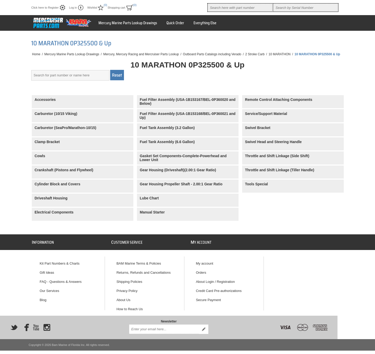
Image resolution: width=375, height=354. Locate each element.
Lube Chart (149, 198)
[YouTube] (36, 323)
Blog (43, 298)
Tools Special (256, 184)
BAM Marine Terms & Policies (138, 261)
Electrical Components (54, 212)
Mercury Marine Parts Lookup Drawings (127, 23)
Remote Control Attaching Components (278, 100)
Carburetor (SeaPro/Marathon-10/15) (65, 128)
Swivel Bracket (257, 128)
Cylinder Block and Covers (57, 184)
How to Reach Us (129, 307)
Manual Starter (152, 212)
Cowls (40, 156)
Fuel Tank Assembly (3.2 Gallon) (167, 128)
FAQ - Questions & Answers (61, 279)
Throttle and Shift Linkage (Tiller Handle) (279, 170)
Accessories (45, 100)
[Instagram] (47, 323)
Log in (73, 7)
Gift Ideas (47, 270)
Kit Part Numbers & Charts (59, 261)
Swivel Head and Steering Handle (273, 142)
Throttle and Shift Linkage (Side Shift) (277, 156)
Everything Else (204, 23)
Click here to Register (45, 7)
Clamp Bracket (47, 142)
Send (203, 324)
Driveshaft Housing (51, 198)
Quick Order (175, 23)
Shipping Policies (129, 279)
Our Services (49, 288)
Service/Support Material (266, 114)
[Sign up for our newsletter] (164, 324)
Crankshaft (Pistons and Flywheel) (64, 170)
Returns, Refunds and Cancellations (143, 270)
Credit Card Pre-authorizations (219, 288)
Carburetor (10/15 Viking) (56, 114)
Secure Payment (208, 298)
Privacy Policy (127, 288)
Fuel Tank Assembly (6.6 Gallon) (167, 142)
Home (36, 54)
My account (204, 261)
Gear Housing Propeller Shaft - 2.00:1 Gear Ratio (181, 184)
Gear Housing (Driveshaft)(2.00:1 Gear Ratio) (178, 170)
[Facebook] (25, 323)
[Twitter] (14, 323)
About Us (123, 298)
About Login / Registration (215, 279)
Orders (201, 270)
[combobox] (240, 7)
